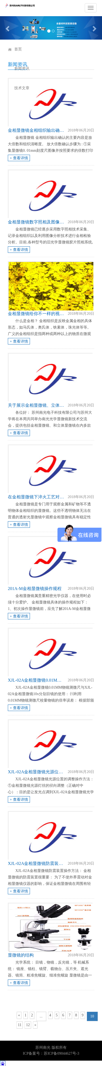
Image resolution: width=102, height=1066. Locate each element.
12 (28, 1025)
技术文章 (21, 88)
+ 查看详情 (19, 158)
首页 (18, 49)
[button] (7, 28)
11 (19, 1025)
